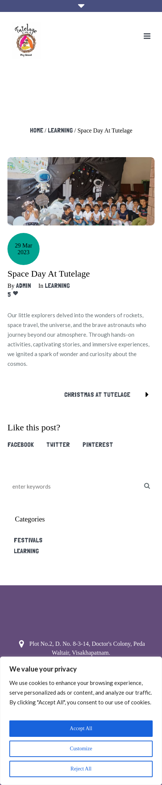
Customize (81, 748)
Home (36, 130)
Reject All (81, 769)
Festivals (28, 540)
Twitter (58, 444)
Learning (60, 130)
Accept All (81, 728)
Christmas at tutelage (97, 394)
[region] (81, 721)
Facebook (20, 444)
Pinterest (97, 444)
